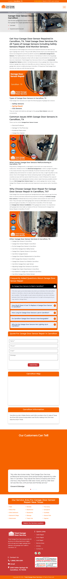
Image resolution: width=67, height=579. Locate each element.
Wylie (10, 506)
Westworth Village (14, 515)
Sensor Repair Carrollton (29, 12)
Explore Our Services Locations (33, 523)
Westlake (29, 506)
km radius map (33, 391)
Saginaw (46, 518)
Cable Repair (39, 534)
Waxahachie (30, 512)
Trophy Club (30, 518)
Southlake (46, 512)
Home (10, 12)
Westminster (12, 518)
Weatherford (30, 509)
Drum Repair (39, 537)
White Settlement (13, 512)
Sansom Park (47, 515)
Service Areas (39, 543)
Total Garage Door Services (33, 577)
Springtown (47, 509)
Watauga (29, 515)
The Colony (47, 506)
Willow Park (12, 509)
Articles (38, 546)
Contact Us (39, 549)
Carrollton (17, 12)
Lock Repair (39, 540)
